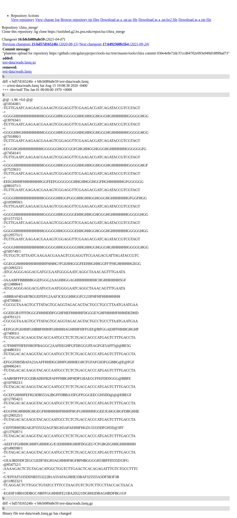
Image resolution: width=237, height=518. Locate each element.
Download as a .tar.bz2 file (158, 20)
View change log (47, 20)
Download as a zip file (194, 20)
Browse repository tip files (80, 20)
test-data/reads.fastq (17, 71)
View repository (22, 20)
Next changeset (114, 44)
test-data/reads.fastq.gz (19, 62)
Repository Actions (25, 16)
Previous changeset (40, 44)
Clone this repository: (17, 31)
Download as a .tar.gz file (119, 20)
